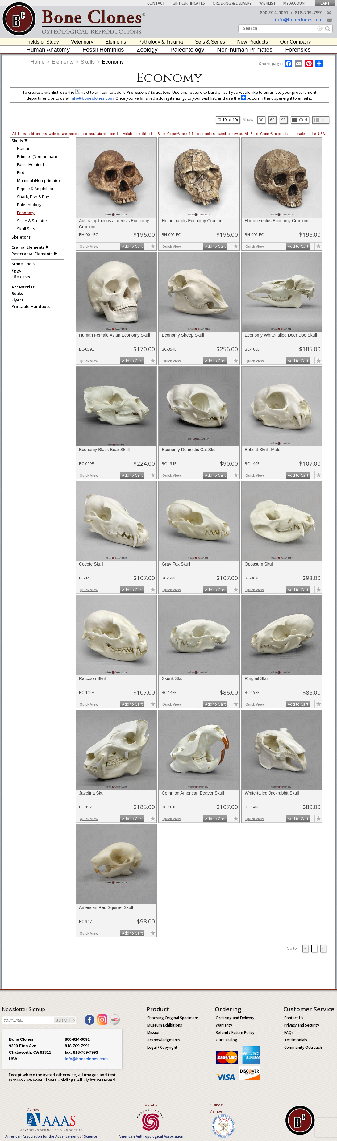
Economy (113, 62)
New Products (252, 41)
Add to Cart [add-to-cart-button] (132, 246)
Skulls (88, 62)
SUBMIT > (65, 1020)
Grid (299, 119)
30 (261, 119)
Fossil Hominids (103, 49)
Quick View (89, 246)
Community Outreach (303, 1047)
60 (272, 119)
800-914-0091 (274, 12)
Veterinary (82, 41)
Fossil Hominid (30, 164)
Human (24, 148)
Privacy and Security (301, 1025)
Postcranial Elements (31, 253)
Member (33, 1109)
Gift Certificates (189, 3)
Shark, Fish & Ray (33, 196)
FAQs (288, 1032)
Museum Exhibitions (164, 1025)
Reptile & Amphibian (36, 188)
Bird (20, 172)
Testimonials (295, 1040)
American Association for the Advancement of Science (51, 1136)
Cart (325, 3)
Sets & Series (210, 41)
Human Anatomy (47, 49)
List (320, 119)
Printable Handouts (30, 306)
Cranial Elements (27, 247)
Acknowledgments (163, 1040)
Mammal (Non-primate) (38, 180)
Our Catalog (226, 1040)
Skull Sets (26, 228)
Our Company (295, 41)
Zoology (147, 49)
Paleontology (187, 49)
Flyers (17, 300)
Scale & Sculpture (33, 220)
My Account (295, 3)
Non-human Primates (245, 49)
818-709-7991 (309, 12)
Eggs (16, 270)
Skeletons (21, 237)
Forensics (297, 49)
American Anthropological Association (151, 1136)
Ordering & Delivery (232, 3)
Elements (116, 41)
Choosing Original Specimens (173, 1017)
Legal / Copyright (162, 1047)
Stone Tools (23, 264)
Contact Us (293, 1017)
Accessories (23, 287)
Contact (156, 3)
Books (17, 293)
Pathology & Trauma (160, 41)
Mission (153, 1032)
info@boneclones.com (299, 20)
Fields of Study (42, 41)
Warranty (224, 1025)
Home (37, 62)
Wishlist (267, 3)
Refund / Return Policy (235, 1032)
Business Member (216, 1108)
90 (283, 119)
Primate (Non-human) (37, 156)
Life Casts (20, 277)
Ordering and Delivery (235, 1017)
